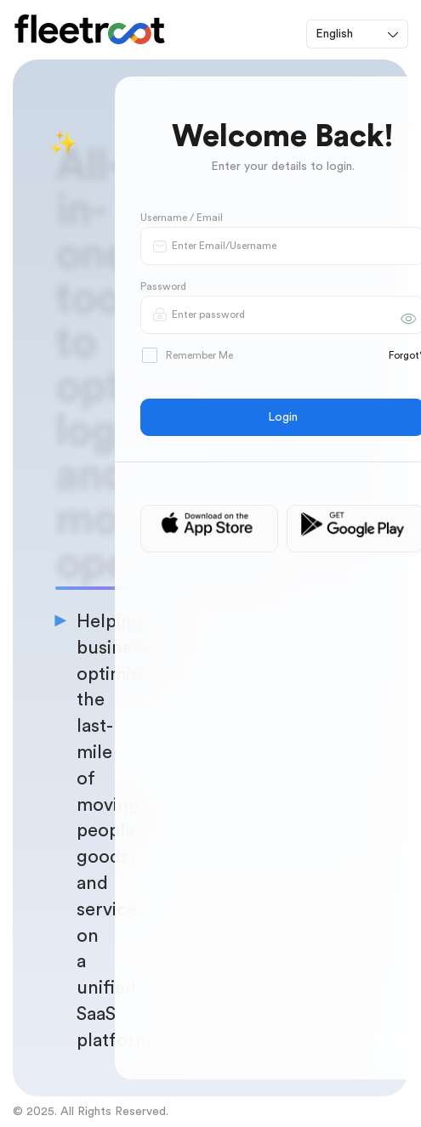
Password (163, 286)
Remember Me (187, 355)
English (334, 34)
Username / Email (181, 217)
